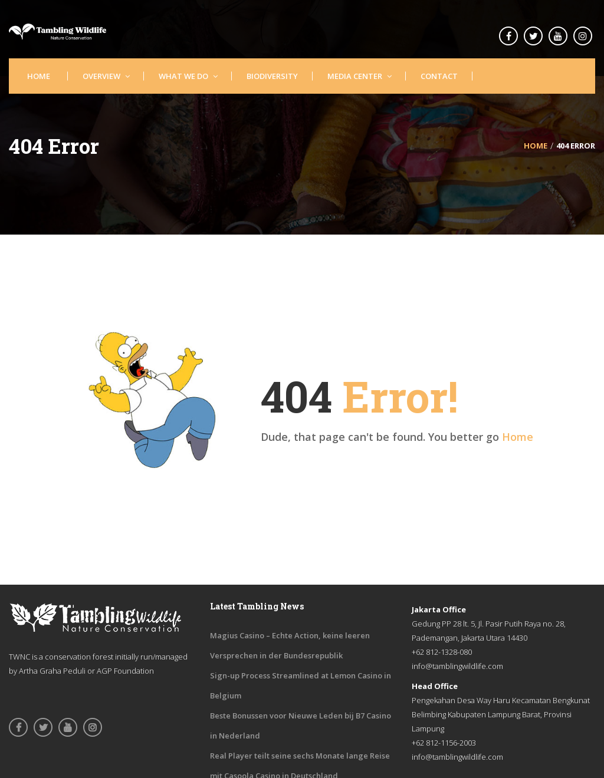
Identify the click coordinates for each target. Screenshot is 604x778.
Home (517, 437)
